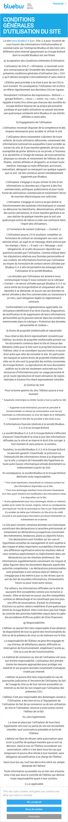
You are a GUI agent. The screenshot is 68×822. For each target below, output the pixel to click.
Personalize (34, 816)
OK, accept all (34, 802)
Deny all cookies (34, 809)
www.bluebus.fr (20, 40)
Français (58, 3)
